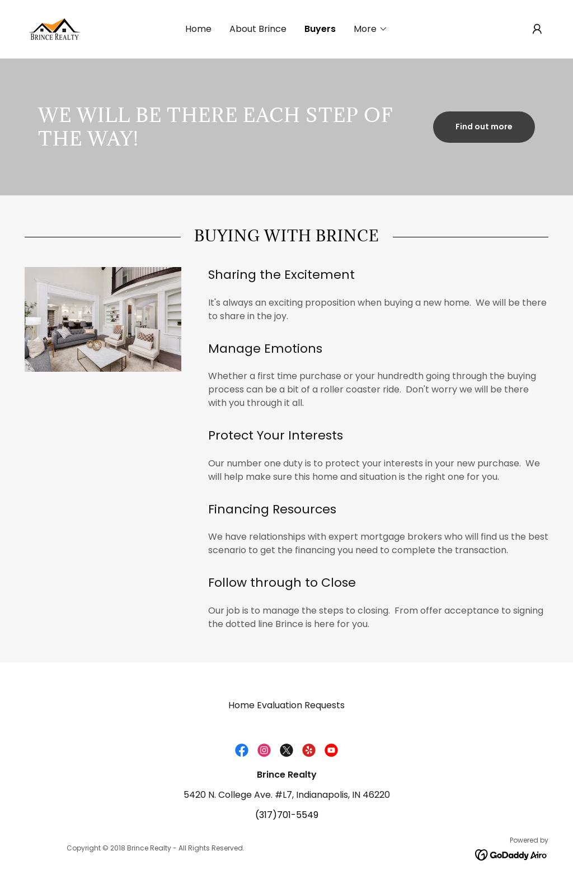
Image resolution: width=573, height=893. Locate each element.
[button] (371, 29)
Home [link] (198, 28)
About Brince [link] (257, 28)
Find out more (484, 126)
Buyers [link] (320, 28)
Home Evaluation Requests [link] (286, 705)
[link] (54, 28)
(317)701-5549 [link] (286, 814)
